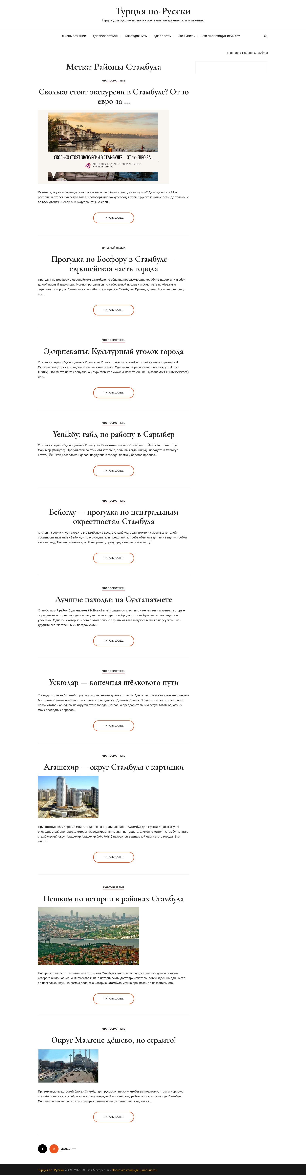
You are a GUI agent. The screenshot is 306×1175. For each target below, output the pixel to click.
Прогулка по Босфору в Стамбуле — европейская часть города (113, 263)
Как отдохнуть (136, 36)
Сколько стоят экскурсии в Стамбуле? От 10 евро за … (114, 95)
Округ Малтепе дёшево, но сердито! (113, 1039)
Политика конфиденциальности (134, 1169)
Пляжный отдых (113, 247)
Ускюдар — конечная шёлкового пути (114, 681)
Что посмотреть (113, 79)
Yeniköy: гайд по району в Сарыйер (114, 433)
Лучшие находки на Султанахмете (113, 598)
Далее (65, 1148)
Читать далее (114, 217)
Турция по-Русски (153, 10)
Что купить (186, 36)
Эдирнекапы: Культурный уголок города (113, 350)
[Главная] (233, 52)
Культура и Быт (113, 886)
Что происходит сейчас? (221, 36)
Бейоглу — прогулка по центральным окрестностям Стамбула (113, 516)
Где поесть (162, 36)
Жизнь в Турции (74, 36)
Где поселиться (105, 36)
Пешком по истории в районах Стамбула (113, 898)
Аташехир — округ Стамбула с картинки (114, 766)
